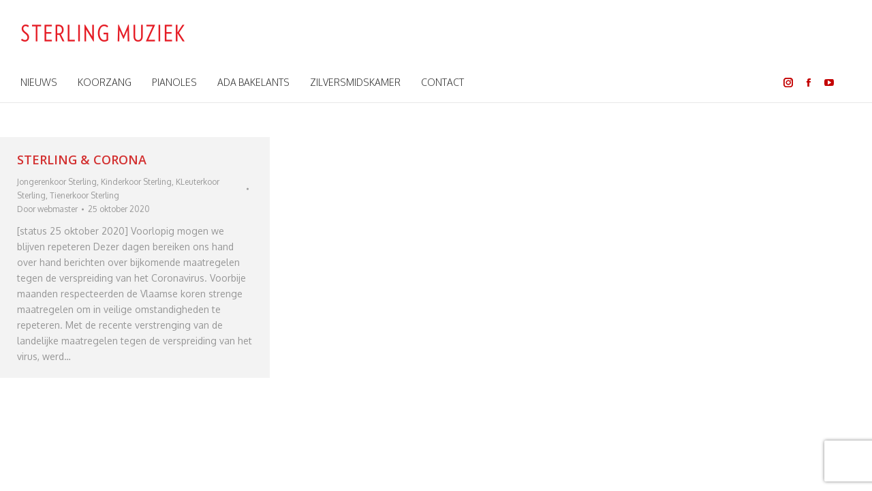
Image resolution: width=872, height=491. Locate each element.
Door (47, 209)
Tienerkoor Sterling (84, 195)
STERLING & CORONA (81, 159)
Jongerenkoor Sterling (57, 182)
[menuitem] (38, 82)
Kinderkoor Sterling (136, 182)
